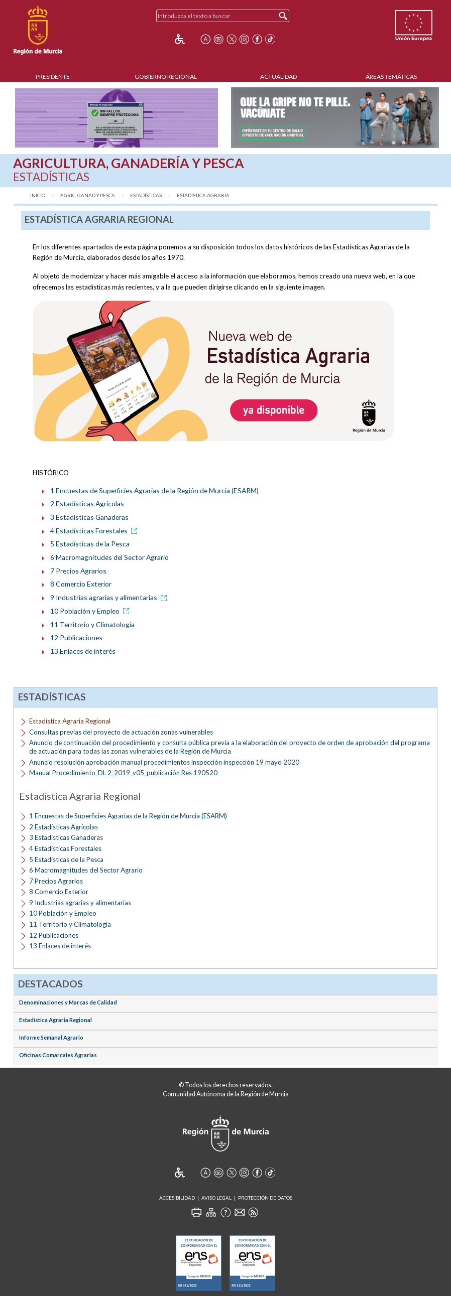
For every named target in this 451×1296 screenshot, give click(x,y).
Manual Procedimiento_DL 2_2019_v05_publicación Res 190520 (123, 773)
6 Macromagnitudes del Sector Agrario (109, 557)
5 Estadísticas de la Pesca (90, 543)
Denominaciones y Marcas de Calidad (68, 1002)
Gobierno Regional (166, 76)
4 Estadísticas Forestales (95, 530)
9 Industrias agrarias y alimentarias (110, 597)
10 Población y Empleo (91, 611)
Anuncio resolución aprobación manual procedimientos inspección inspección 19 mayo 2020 (164, 762)
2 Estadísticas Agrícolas (87, 503)
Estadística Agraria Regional (55, 1020)
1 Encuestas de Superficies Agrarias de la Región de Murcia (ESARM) (154, 490)
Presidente (53, 76)
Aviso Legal (216, 1198)
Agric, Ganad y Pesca (87, 195)
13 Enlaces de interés (83, 651)
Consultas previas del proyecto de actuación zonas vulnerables (121, 732)
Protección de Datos (265, 1198)
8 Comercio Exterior (80, 584)
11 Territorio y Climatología (92, 624)
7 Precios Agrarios (78, 570)
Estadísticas (146, 195)
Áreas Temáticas (391, 76)
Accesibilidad (177, 1198)
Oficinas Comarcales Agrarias (58, 1055)
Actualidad (278, 76)
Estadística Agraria (203, 195)
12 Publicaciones (76, 637)
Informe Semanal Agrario (51, 1037)
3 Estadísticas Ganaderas (89, 517)
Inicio (37, 195)
